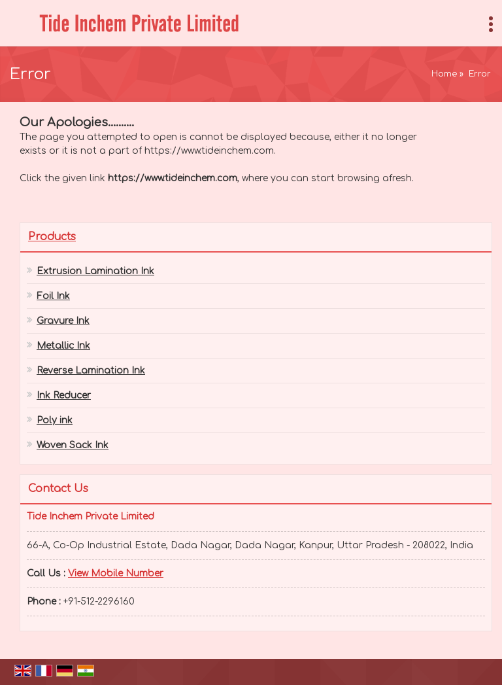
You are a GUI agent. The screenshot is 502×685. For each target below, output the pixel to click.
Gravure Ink (63, 321)
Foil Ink (53, 296)
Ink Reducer (64, 395)
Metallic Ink (63, 346)
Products (52, 237)
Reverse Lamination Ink (91, 371)
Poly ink (55, 420)
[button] (115, 573)
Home (444, 74)
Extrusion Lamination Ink (95, 271)
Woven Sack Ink (73, 445)
